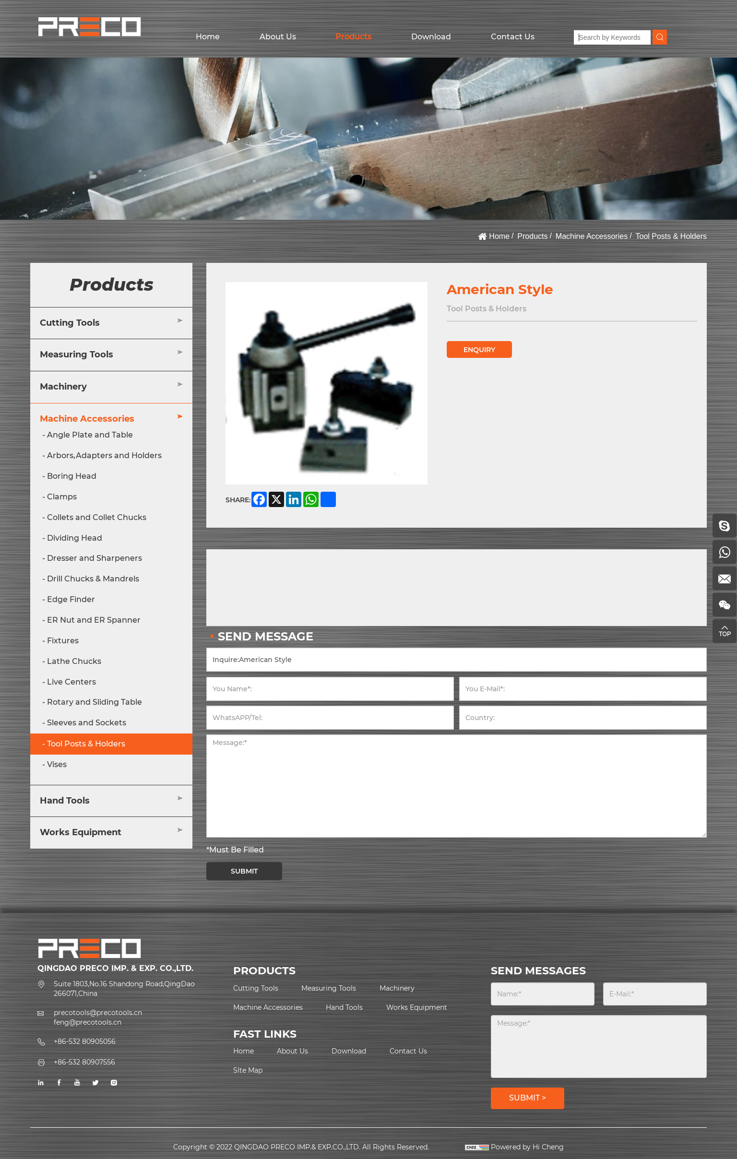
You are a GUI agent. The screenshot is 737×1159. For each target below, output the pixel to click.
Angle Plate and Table (90, 434)
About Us (278, 36)
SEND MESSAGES (538, 970)
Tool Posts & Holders (671, 236)
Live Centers (71, 681)
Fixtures (63, 640)
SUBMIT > (527, 1097)
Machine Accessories (592, 236)
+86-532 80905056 (85, 1041)
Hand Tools (65, 800)
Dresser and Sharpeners (94, 558)
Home (208, 36)
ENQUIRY (479, 349)
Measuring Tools (76, 354)
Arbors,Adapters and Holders (104, 455)
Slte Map (247, 1070)
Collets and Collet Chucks (96, 517)
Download (431, 36)
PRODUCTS (264, 970)
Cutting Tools (70, 323)
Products (353, 36)
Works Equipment (80, 832)
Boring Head (71, 476)
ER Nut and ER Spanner (94, 620)
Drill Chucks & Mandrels (93, 578)
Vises (57, 764)
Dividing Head (74, 538)
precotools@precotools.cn (98, 1012)
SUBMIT (244, 871)
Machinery (63, 386)
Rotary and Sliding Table (94, 702)
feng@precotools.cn (87, 1022)
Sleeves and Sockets (86, 722)
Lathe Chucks (74, 661)
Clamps (62, 496)
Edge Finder (71, 599)
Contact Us (513, 36)
